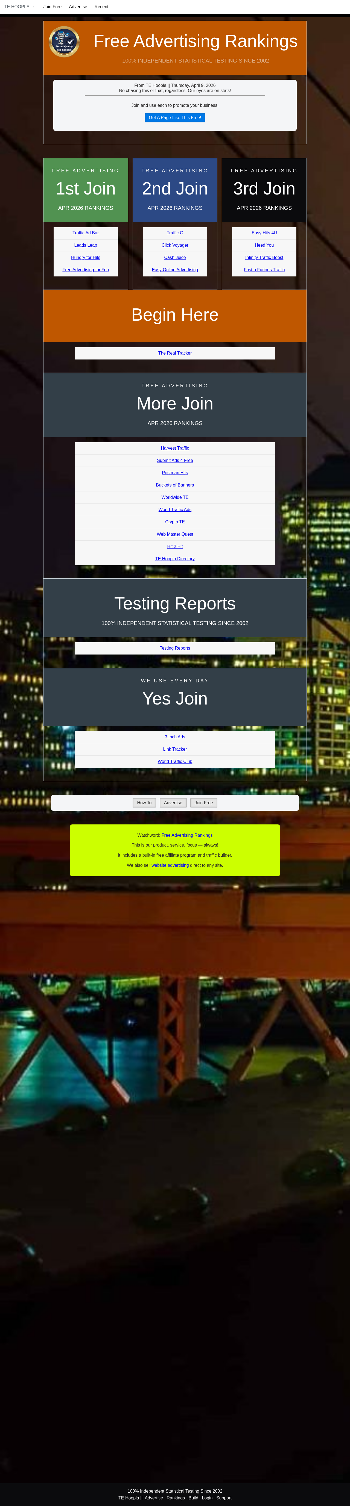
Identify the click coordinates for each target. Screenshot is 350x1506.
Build (193, 1498)
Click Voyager (175, 245)
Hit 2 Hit (175, 546)
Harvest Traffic (175, 448)
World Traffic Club (175, 761)
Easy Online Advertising (175, 269)
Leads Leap (85, 245)
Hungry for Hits (85, 257)
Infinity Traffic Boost (264, 257)
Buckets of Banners (175, 485)
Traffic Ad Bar (85, 233)
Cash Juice (175, 257)
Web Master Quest (175, 534)
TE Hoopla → (19, 6)
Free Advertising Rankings (196, 41)
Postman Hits (175, 472)
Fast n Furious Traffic (264, 269)
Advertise (78, 6)
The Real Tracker (175, 353)
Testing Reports (175, 648)
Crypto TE (175, 522)
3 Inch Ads (175, 737)
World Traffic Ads (175, 509)
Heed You (264, 245)
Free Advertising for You (85, 269)
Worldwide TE (174, 497)
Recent (102, 6)
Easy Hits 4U (264, 233)
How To (144, 802)
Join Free (52, 6)
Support (224, 1498)
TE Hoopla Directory (175, 558)
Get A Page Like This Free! (175, 117)
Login (207, 1498)
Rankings (176, 1498)
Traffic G (175, 233)
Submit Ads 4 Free (175, 460)
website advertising (170, 865)
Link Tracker (175, 749)
